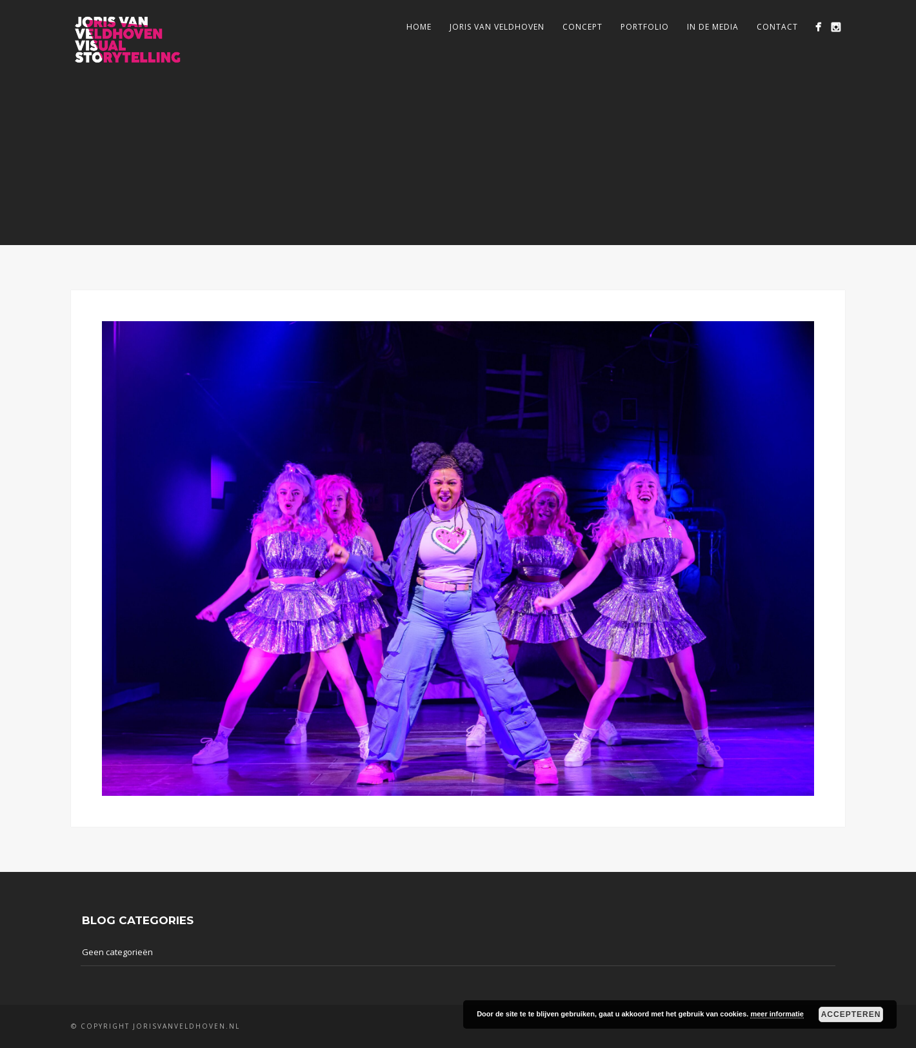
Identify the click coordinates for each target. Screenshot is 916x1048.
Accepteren (851, 1014)
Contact (777, 26)
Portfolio (645, 26)
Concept (582, 26)
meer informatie (777, 1014)
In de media (713, 26)
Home (419, 26)
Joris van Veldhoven (497, 26)
